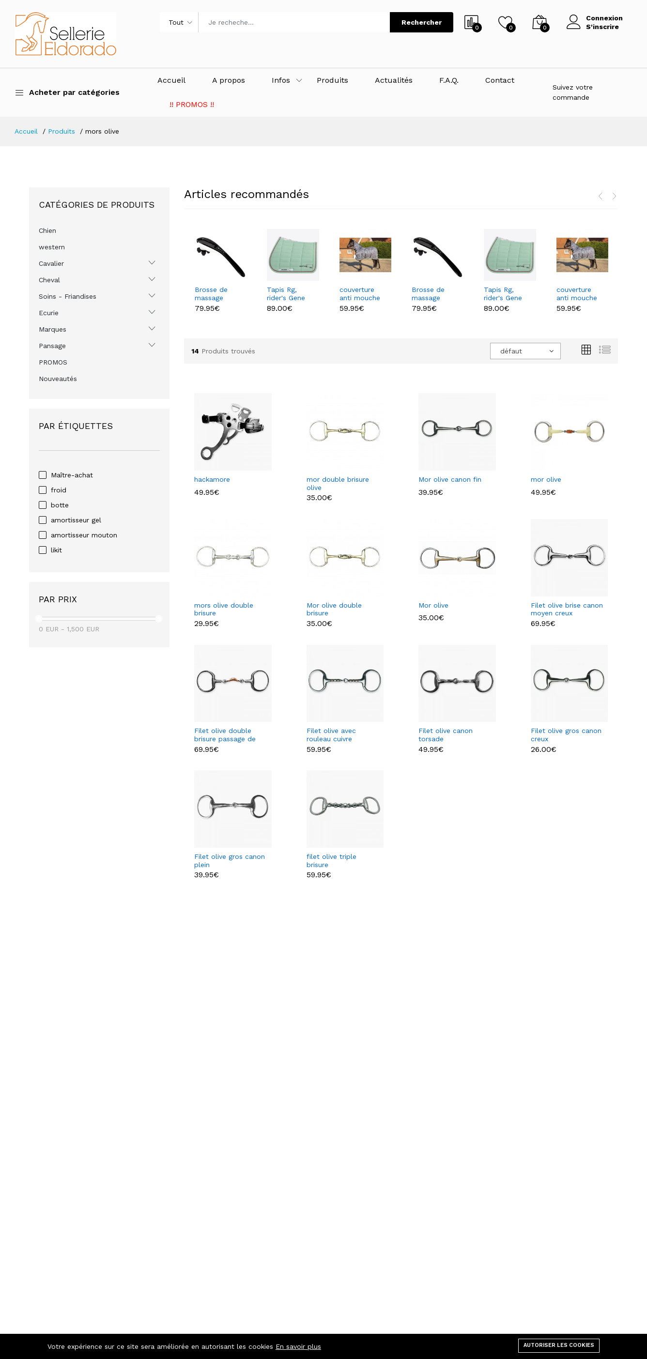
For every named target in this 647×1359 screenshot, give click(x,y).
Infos (281, 80)
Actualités (394, 80)
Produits (332, 80)
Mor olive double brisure (334, 609)
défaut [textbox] (511, 351)
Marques (52, 329)
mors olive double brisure (223, 609)
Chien (47, 230)
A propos (228, 80)
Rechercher (421, 22)
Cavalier (51, 263)
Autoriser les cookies (559, 1345)
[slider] (39, 619)
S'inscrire (602, 27)
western (52, 247)
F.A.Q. (449, 80)
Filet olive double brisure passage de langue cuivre (225, 735)
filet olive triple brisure (331, 861)
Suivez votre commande (573, 92)
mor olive (546, 479)
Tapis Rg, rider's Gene (286, 294)
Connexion (604, 18)
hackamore (212, 479)
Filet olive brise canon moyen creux (567, 609)
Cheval (49, 280)
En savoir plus (298, 1346)
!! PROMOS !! (191, 104)
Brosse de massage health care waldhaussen (216, 294)
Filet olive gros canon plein (229, 861)
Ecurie (49, 313)
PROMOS (53, 362)
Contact (499, 80)
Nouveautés (58, 378)
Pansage (52, 346)
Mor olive (433, 605)
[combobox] (525, 351)
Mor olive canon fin (449, 479)
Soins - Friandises (67, 296)
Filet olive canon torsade (445, 735)
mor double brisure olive (338, 483)
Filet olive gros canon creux (566, 735)
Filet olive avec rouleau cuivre (331, 735)
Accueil (171, 80)
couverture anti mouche (359, 294)
